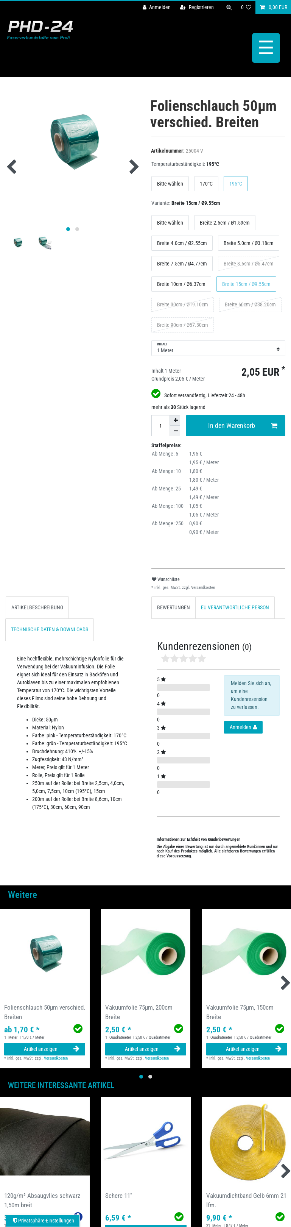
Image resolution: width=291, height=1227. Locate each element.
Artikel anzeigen (51, 1049)
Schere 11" (118, 1195)
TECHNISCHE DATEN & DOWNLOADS (49, 629)
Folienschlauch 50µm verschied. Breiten (44, 1012)
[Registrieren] (197, 7)
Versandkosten (202, 587)
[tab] (37, 607)
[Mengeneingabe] (160, 425)
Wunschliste (166, 579)
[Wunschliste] (246, 7)
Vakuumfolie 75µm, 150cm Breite (240, 1012)
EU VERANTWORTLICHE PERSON (235, 607)
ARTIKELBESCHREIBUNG (37, 607)
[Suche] (229, 7)
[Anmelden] (156, 7)
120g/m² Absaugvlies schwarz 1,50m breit (42, 1200)
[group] (45, 954)
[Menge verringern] (175, 431)
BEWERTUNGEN (173, 607)
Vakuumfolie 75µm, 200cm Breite (139, 1012)
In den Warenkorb (242, 425)
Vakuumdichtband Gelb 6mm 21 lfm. (246, 1200)
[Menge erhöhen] (175, 420)
